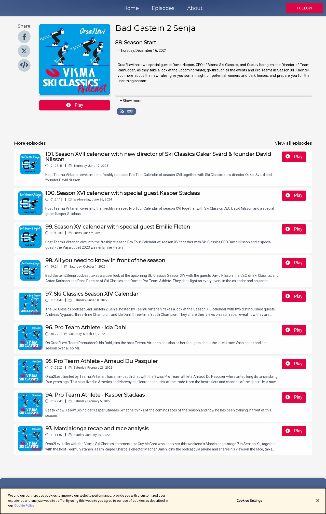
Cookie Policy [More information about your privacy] (24, 508)
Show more (130, 101)
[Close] (317, 503)
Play (74, 105)
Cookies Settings (249, 503)
